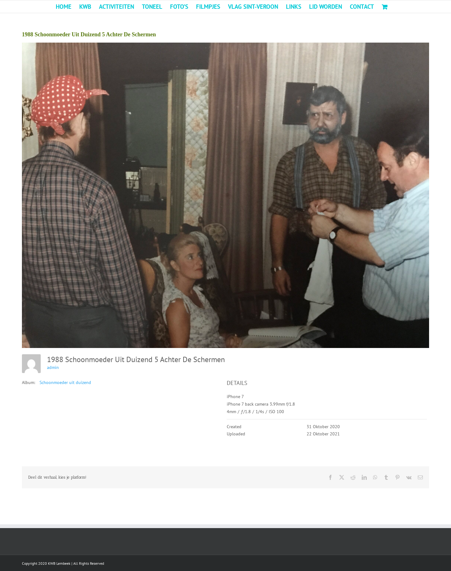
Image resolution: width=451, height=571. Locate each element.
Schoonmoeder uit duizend (65, 382)
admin (53, 367)
